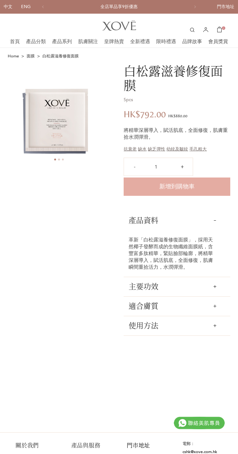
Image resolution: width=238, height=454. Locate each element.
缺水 (142, 149)
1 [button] (55, 160)
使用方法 (172, 325)
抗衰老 (130, 149)
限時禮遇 (166, 41)
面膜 (31, 56)
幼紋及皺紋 (177, 149)
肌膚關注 (88, 41)
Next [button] (108, 114)
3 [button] (63, 160)
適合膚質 (172, 306)
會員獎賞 (218, 41)
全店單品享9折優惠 (119, 6)
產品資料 (172, 220)
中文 (8, 7)
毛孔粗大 (198, 149)
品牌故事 (192, 41)
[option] (119, 7)
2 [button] (59, 160)
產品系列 (62, 41)
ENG (26, 7)
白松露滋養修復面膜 (60, 56)
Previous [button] (9, 114)
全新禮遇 (140, 41)
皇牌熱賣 (114, 41)
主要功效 (172, 286)
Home (13, 56)
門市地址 (225, 7)
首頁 (15, 41)
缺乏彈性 (156, 149)
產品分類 (36, 41)
